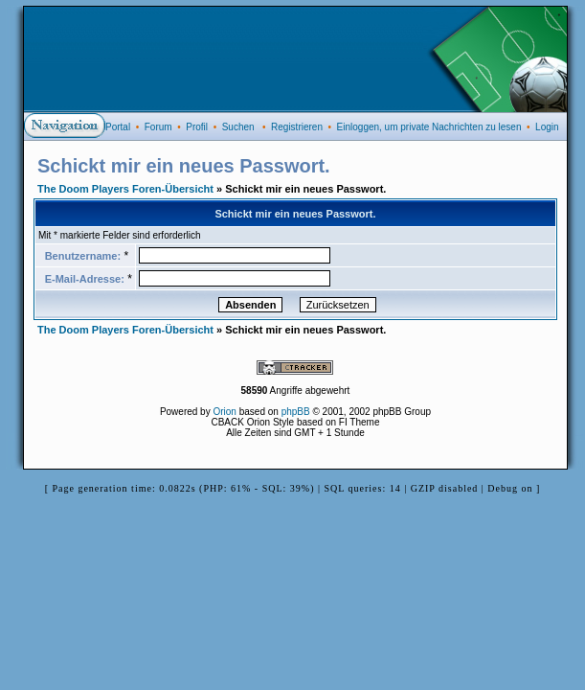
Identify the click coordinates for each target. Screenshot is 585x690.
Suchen (238, 127)
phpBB (295, 411)
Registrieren (297, 127)
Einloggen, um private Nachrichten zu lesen (429, 127)
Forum (158, 127)
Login (546, 127)
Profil (197, 127)
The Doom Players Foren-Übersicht (125, 189)
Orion (224, 411)
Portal (117, 127)
